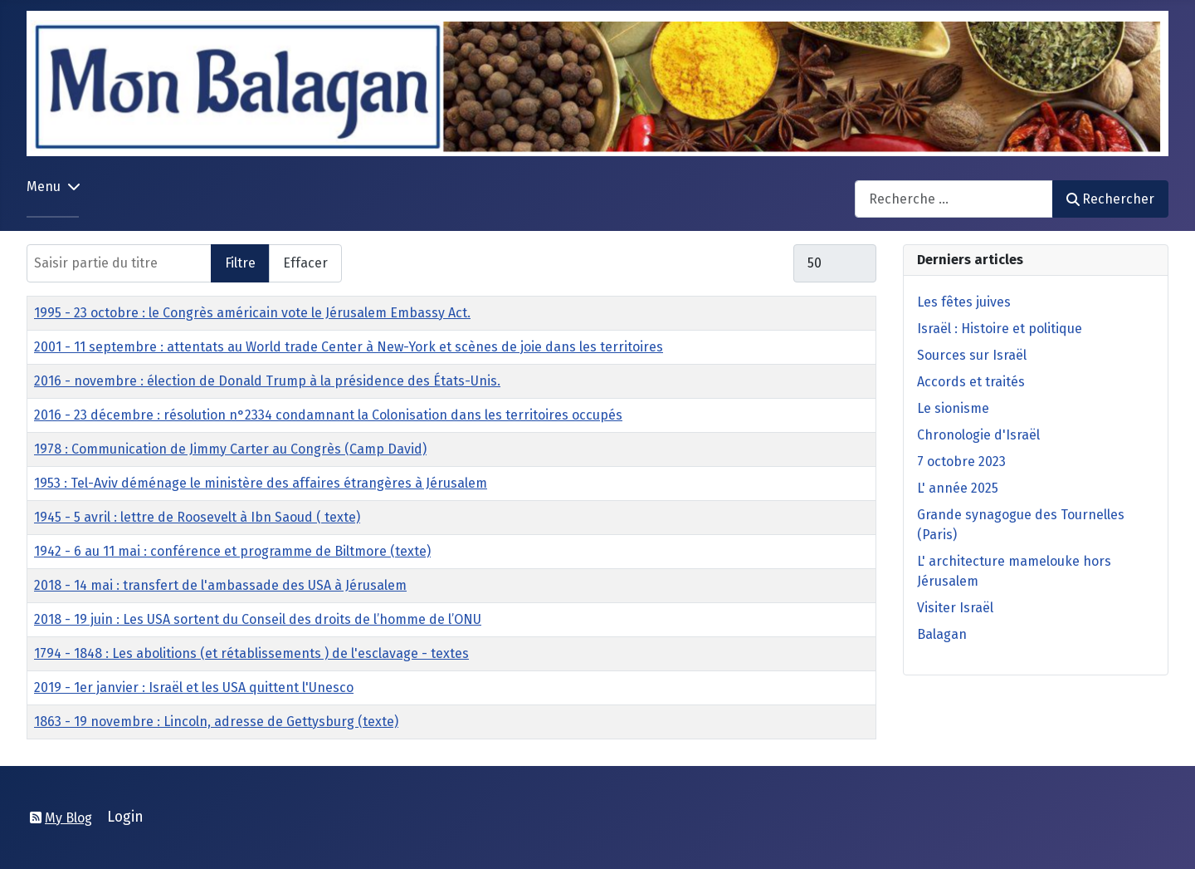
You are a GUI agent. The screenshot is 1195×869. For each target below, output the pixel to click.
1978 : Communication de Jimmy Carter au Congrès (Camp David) (230, 449)
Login (125, 817)
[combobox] (954, 199)
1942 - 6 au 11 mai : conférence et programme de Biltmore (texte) (232, 551)
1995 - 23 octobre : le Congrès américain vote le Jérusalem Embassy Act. (252, 313)
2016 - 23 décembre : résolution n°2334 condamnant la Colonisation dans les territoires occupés (328, 415)
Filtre (240, 263)
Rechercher (1110, 199)
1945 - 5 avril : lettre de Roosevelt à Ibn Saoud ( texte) (197, 517)
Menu (44, 186)
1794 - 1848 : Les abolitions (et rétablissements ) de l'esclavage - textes (251, 653)
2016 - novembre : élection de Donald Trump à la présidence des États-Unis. (267, 381)
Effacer (305, 263)
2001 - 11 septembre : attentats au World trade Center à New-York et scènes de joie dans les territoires (348, 347)
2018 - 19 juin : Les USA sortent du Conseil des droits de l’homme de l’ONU (257, 619)
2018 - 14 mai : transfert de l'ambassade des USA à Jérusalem (220, 585)
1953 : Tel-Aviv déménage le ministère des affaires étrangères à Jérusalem (260, 483)
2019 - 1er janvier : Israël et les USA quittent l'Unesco (194, 687)
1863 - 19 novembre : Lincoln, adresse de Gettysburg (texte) (216, 721)
